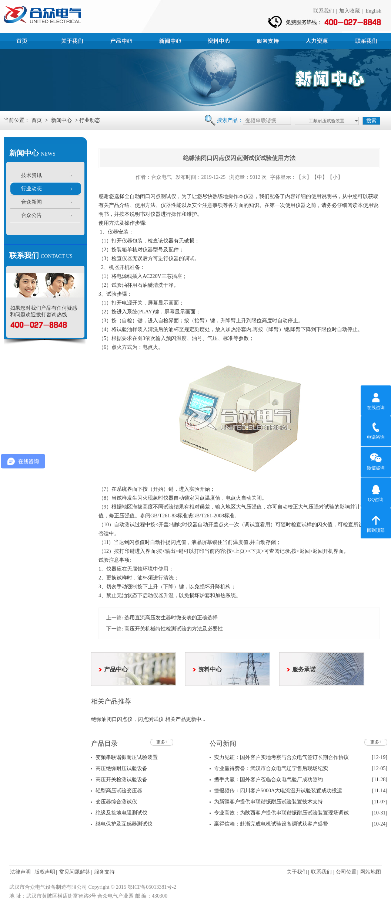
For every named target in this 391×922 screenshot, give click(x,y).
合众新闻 (31, 202)
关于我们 (297, 872)
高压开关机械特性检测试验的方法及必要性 (173, 629)
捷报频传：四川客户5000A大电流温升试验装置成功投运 (278, 790)
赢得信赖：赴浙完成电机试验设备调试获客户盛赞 (271, 824)
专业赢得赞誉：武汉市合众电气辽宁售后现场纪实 (271, 768)
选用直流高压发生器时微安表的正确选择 (171, 617)
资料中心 (220, 40)
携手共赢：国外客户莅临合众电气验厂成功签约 (268, 779)
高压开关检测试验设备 (121, 779)
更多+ (162, 742)
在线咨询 (376, 400)
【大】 (304, 177)
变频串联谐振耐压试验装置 (127, 757)
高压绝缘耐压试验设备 (121, 768)
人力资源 (317, 40)
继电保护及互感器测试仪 (124, 824)
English (373, 11)
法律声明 (20, 872)
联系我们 (323, 11)
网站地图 (370, 872)
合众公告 (31, 215)
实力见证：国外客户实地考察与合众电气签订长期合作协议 (281, 757)
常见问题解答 (74, 872)
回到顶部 (376, 523)
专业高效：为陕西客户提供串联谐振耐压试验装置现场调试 (281, 813)
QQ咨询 (376, 492)
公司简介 (73, 40)
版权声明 (44, 872)
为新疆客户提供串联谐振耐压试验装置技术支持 (268, 801)
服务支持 (268, 40)
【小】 (335, 177)
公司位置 (346, 872)
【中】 (319, 177)
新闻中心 (171, 40)
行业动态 (31, 188)
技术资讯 (31, 175)
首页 (24, 40)
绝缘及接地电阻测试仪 (121, 813)
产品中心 (122, 40)
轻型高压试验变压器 (119, 790)
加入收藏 (349, 11)
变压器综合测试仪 (116, 801)
